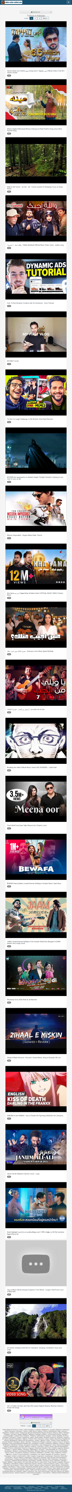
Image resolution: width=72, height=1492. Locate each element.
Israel (17, 1433)
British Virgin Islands (40, 1459)
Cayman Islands (7, 1442)
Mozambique (9, 1459)
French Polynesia (23, 1454)
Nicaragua (7, 1456)
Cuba (56, 1463)
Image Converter (59, 1486)
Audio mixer (49, 1486)
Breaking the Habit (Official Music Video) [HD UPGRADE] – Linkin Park (32, 767)
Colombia (5, 1437)
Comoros (35, 1474)
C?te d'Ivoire (62, 1449)
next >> (45, 18)
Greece (64, 1431)
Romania (12, 1431)
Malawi (30, 1459)
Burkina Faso (31, 1468)
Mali (49, 1459)
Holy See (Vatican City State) (59, 1471)
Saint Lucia (36, 1457)
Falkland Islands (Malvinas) (60, 1473)
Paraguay (26, 1452)
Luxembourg (22, 1451)
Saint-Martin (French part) (61, 1468)
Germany (19, 1431)
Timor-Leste (64, 1463)
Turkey (25, 1431)
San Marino (11, 1466)
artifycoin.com (63, 1488)
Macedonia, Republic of (62, 1439)
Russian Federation (15, 1439)
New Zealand (24, 1436)
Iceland (33, 1446)
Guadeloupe (49, 1456)
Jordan (37, 1440)
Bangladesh (13, 1440)
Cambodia (48, 1443)
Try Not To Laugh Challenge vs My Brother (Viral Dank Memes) (30, 419)
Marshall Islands (19, 1470)
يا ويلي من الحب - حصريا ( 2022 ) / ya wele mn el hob (26, 709)
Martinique (54, 1459)
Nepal (51, 1439)
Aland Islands (55, 1465)
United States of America (10, 1429)
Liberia (42, 1465)
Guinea (40, 1463)
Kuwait (41, 1443)
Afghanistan (33, 1449)
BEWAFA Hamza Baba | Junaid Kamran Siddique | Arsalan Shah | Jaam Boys (34, 883)
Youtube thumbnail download (31, 1487)
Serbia (12, 1433)
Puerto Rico (34, 1445)
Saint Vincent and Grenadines (56, 1457)
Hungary (6, 1434)
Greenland (14, 1463)
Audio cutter (31, 1486)
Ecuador (21, 1446)
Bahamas (44, 1451)
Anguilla (60, 1462)
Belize (21, 1457)
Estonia (44, 1434)
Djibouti (10, 1462)
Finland (30, 1439)
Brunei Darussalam (63, 1445)
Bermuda (64, 1456)
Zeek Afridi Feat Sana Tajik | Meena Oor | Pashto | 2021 (27, 825)
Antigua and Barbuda (20, 1459)
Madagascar (47, 1445)
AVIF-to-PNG (8, 1488)
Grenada (51, 1451)
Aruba (14, 1456)
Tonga (4, 1462)
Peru (35, 1439)
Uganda (60, 1448)
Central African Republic (33, 1473)
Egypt (19, 1434)
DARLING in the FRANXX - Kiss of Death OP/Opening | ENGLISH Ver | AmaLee (35, 1116)
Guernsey (8, 1460)
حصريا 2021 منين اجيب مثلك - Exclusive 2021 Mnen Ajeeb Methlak (30, 651)
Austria (16, 1436)
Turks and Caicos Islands (11, 1465)
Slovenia (40, 1439)
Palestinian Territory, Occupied (20, 1445)
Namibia (56, 1454)
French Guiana (47, 1468)
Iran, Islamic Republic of (45, 1454)
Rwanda (43, 1457)
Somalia (39, 1460)
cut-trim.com (54, 1488)
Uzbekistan (27, 1457)
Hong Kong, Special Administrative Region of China (36, 1433)
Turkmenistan (8, 1470)
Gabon (21, 1463)
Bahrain (27, 1446)
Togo (17, 1466)
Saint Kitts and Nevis (31, 1462)
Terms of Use (28, 1488)
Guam (12, 1452)
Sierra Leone (24, 1465)
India (20, 1429)
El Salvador (6, 1445)
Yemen (15, 1457)
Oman (54, 1445)
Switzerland (40, 1436)
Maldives (58, 1452)
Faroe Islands (52, 1462)
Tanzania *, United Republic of (47, 1449)
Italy (59, 1431)
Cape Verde (43, 1462)
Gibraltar (64, 1460)
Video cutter (40, 1486)
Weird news (8, 1487)
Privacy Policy (38, 1488)
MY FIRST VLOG (13, 361)
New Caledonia (55, 1460)
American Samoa (48, 1463)
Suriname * (8, 1449)
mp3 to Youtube (17, 1487)
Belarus (66, 1448)
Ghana (15, 1449)
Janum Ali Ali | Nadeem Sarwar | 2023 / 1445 (23, 1174)
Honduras (33, 1452)
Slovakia (46, 1437)
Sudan (64, 1452)
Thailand (32, 1436)
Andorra (52, 1466)
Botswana (31, 1451)
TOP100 (63, 1487)
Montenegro (13, 1446)
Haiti (28, 1456)
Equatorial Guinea (7, 1473)
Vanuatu (46, 1466)
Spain (60, 1433)
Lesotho (38, 1468)
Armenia (61, 1443)
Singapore (5, 1433)
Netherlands (52, 1431)
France (45, 1431)
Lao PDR (46, 1452)
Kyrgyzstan (40, 1456)
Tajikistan (5, 1468)
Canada (52, 1429)
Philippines (45, 1429)
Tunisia (53, 1440)
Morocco (52, 1437)
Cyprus (55, 1442)
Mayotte (19, 1471)
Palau (24, 1471)
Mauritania (6, 1463)
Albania (42, 1440)
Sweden (64, 1434)
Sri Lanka (5, 1439)
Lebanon (48, 1442)
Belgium (25, 1434)
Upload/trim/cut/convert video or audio (15, 1486)
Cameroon (9, 1457)
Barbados (40, 1452)
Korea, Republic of (62, 1440)
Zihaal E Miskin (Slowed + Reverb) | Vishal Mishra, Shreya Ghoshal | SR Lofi (33, 1058)
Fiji (49, 1448)
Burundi (48, 1465)
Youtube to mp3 (54, 1487)
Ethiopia (37, 1451)
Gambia (66, 1466)
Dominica (46, 1460)
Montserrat (59, 1466)
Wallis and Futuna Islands (38, 1470)
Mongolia (5, 1443)
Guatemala (17, 1448)
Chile (47, 1440)
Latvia (46, 1439)
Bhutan (15, 1451)
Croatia (19, 1437)
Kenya (60, 1442)
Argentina (25, 1437)
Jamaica (66, 1442)
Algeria (24, 1439)
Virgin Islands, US (18, 1462)
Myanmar (57, 1456)
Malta (67, 1443)
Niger (27, 1470)
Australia (37, 1429)
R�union (8, 1454)
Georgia (47, 1436)
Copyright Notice (18, 1488)
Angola (33, 1456)
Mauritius (16, 1442)
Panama (24, 1448)
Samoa (36, 1465)
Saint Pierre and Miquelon (18, 1468)
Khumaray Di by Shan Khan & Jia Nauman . (22, 999)
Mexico (55, 1433)
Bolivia (20, 1449)
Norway (66, 1437)
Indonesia (66, 1429)
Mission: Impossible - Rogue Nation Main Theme (24, 535)
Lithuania (12, 1437)
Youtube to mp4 (44, 1487)
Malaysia (58, 1429)
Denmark (59, 1437)
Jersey (15, 1454)
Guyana (62, 1454)
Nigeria (6, 1446)
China (46, 1446)
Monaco (66, 1462)
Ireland (6, 1440)
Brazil (6, 1431)
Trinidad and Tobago (38, 1442)
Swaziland (18, 1452)
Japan (31, 1437)
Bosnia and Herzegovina (25, 1440)
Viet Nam (13, 1434)
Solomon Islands (20, 1473)
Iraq (41, 1445)
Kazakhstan (8, 1451)
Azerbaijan (34, 1443)
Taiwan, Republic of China (60, 1436)
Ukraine (27, 1442)
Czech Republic (8, 1436)
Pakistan (66, 1433)
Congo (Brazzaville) (53, 1470)
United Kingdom (29, 1429)
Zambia (53, 1448)
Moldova (55, 1443)
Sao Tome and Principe (42, 1471)
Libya (52, 1452)
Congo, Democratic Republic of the (31, 1466)
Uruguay (31, 1448)
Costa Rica (40, 1446)
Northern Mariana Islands (19, 1460)
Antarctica (30, 1471)
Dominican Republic (41, 1448)
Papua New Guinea (30, 1463)
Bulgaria (31, 1434)
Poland (40, 1431)
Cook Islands (46, 1473)
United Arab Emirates (54, 1434)
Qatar (22, 1442)
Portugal (37, 1434)
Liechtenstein (21, 1456)
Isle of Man (62, 1459)
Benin (31, 1465)
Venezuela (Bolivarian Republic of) (19, 1443)
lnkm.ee (46, 1488)
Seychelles (32, 1460)
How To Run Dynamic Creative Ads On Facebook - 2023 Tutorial (30, 303)
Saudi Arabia (38, 1437)
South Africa (32, 1431)
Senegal (25, 1449)
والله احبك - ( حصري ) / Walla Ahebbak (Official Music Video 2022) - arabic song (35, 245)
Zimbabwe (33, 1454)
